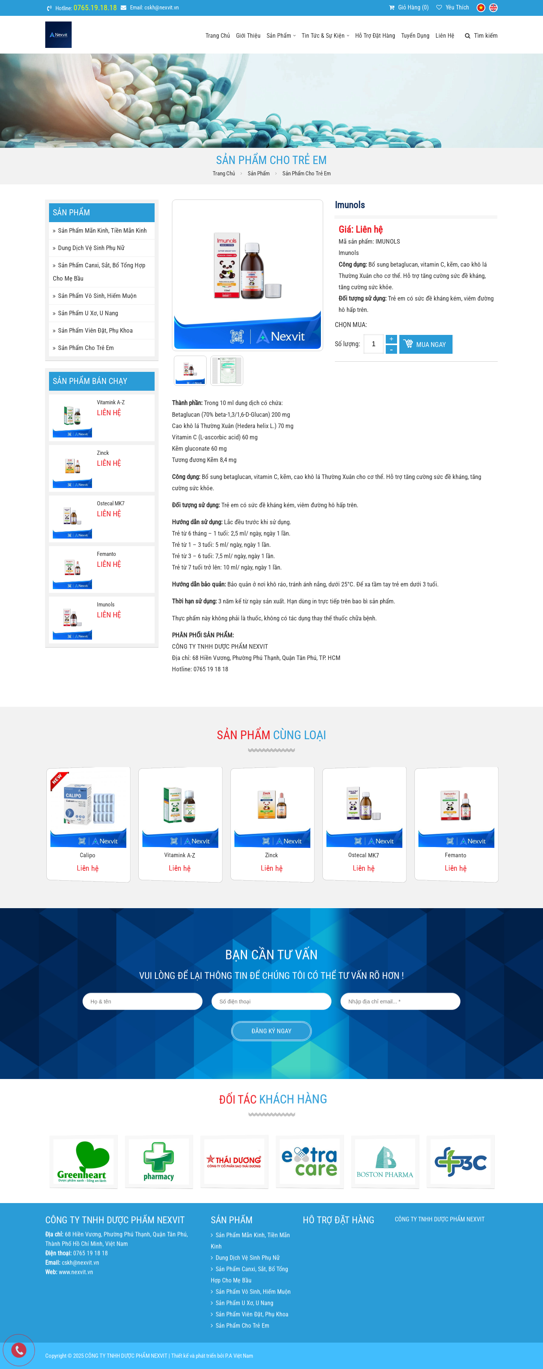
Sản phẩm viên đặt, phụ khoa (93, 330)
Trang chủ (218, 35)
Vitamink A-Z (111, 402)
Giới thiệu (248, 35)
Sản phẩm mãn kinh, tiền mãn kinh (100, 230)
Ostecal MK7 (110, 503)
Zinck (103, 453)
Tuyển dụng (415, 35)
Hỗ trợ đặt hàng (375, 35)
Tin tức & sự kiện (325, 35)
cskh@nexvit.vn (161, 7)
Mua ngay (431, 344)
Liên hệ (445, 35)
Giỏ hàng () (413, 7)
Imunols (106, 604)
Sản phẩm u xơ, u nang (85, 313)
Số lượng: (347, 344)
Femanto (106, 554)
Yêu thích (457, 7)
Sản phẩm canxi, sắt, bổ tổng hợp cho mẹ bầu (99, 271)
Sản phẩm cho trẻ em (306, 173)
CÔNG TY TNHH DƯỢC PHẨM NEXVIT (440, 1281)
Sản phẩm (281, 35)
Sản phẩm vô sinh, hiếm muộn (95, 295)
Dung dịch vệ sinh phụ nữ (88, 248)
